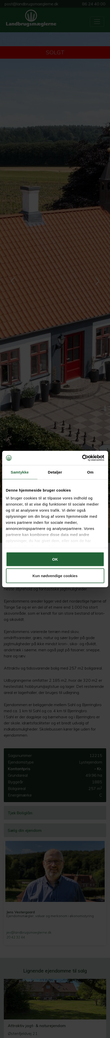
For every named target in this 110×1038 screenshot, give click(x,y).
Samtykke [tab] (20, 472)
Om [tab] (90, 472)
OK (55, 559)
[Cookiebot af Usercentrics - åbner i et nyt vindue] (82, 458)
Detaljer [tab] (55, 472)
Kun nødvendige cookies (55, 576)
